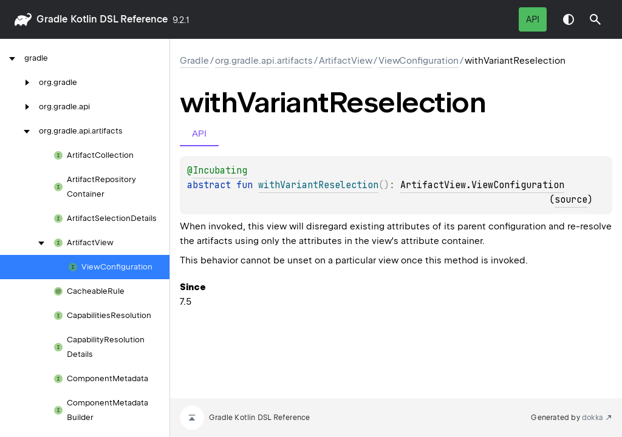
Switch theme (568, 19)
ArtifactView (345, 60)
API (532, 19)
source (571, 200)
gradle (51, 19)
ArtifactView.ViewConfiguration (482, 185)
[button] (595, 19)
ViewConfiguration (418, 60)
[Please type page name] (595, 19)
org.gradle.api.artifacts (264, 60)
